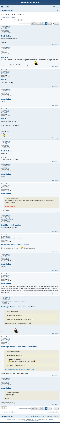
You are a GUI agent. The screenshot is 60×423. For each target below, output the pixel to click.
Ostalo (6, 29)
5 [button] (48, 23)
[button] (33, 23)
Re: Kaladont (6, 36)
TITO (5, 51)
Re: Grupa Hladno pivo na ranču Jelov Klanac (19, 307)
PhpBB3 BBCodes (48, 419)
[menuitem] (8, 7)
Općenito (7, 50)
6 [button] (51, 23)
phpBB (15, 419)
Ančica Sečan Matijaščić (33, 420)
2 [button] (41, 23)
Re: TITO (4, 57)
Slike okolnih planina (9, 219)
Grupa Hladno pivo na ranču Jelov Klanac (14, 301)
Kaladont (6, 30)
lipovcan (8, 26)
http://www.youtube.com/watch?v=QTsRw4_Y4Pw (19, 369)
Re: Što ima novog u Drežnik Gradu (15, 244)
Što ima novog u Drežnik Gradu (12, 238)
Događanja (7, 218)
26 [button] (55, 23)
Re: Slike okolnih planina (11, 225)
